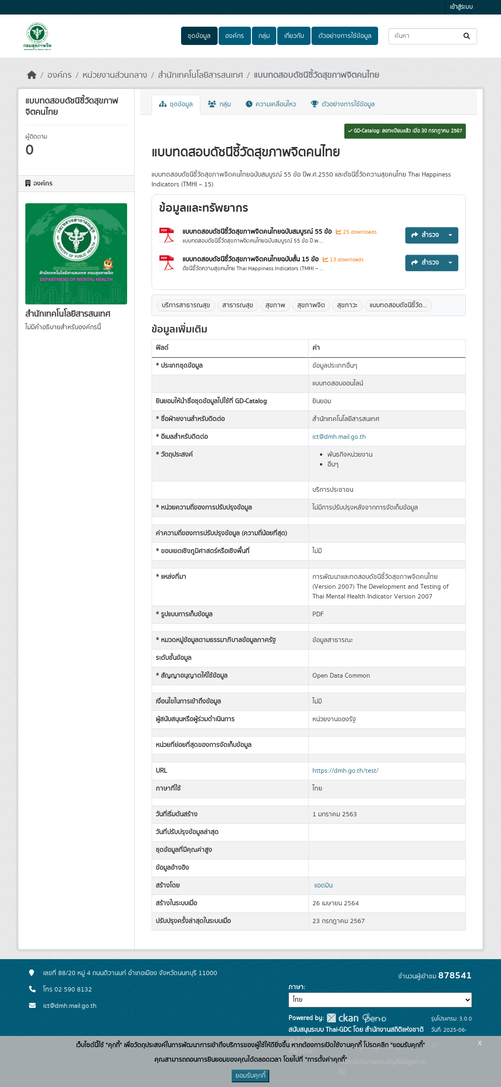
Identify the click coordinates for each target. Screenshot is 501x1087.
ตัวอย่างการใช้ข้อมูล (345, 36)
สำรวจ (425, 235)
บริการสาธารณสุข (186, 305)
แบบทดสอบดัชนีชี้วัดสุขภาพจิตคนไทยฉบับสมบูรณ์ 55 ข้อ (258, 232)
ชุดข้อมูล (199, 36)
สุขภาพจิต (311, 305)
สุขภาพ (275, 305)
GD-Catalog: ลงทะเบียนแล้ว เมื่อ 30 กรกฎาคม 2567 (405, 131)
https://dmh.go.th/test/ (345, 771)
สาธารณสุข (237, 305)
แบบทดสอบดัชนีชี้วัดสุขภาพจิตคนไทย (316, 75)
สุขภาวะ (347, 305)
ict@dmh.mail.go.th (339, 437)
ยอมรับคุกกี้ (250, 1075)
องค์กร (234, 36)
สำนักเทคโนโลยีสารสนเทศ (200, 75)
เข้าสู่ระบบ (461, 7)
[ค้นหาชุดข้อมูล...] (432, 36)
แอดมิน (323, 885)
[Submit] (467, 36)
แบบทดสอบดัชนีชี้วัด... (398, 305)
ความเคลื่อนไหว (271, 104)
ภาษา (296, 987)
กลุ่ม (264, 36)
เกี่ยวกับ (294, 36)
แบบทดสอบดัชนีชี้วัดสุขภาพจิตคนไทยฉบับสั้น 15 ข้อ (251, 259)
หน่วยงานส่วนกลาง (115, 75)
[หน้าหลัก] (32, 75)
